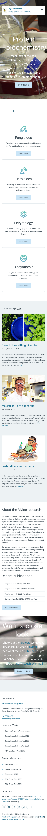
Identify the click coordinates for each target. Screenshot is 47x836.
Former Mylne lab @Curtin (12, 704)
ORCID (20, 799)
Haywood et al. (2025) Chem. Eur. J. (18, 584)
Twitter (33, 647)
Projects (5, 819)
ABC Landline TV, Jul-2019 (15, 751)
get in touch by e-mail (29, 663)
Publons (14, 799)
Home (35, 817)
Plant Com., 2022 (11, 774)
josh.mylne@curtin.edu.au (11, 719)
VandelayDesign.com (9, 817)
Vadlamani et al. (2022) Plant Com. (18, 594)
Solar (22, 819)
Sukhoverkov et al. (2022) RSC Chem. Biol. (21, 599)
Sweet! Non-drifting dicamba (19, 345)
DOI (20, 365)
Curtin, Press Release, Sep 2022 (17, 736)
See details (23, 84)
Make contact (23, 671)
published (30, 651)
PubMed (5, 426)
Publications (14, 819)
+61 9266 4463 (7, 716)
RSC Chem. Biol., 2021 (13, 784)
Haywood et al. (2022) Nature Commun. (20, 589)
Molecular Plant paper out (18, 406)
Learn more (23, 153)
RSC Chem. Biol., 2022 (13, 779)
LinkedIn (20, 486)
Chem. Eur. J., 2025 (12, 764)
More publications (11, 608)
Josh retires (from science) (18, 466)
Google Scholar (35, 799)
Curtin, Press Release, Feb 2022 (17, 741)
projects (25, 642)
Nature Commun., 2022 (14, 769)
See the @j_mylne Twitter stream (17, 731)
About (41, 817)
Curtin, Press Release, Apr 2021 (17, 746)
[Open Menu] (42, 9)
